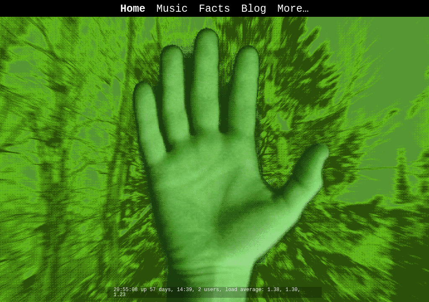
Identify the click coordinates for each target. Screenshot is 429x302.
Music (172, 9)
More (289, 9)
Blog (253, 9)
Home (132, 9)
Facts (214, 9)
